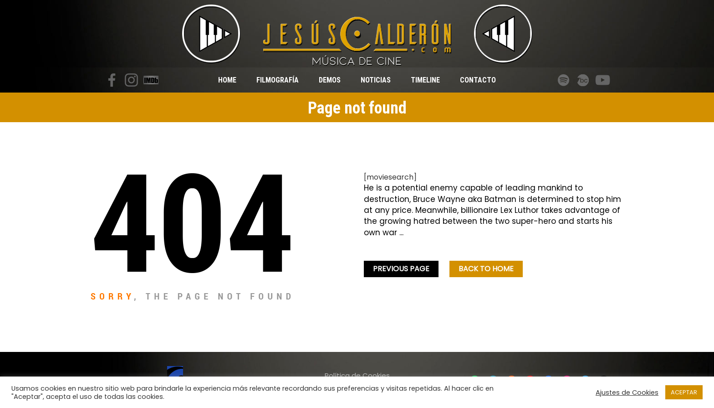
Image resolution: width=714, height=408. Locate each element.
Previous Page (401, 268)
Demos (330, 80)
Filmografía (277, 80)
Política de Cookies (357, 375)
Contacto (478, 80)
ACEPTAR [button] (684, 392)
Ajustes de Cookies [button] (627, 392)
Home (227, 80)
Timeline (425, 80)
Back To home (486, 268)
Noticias (376, 80)
